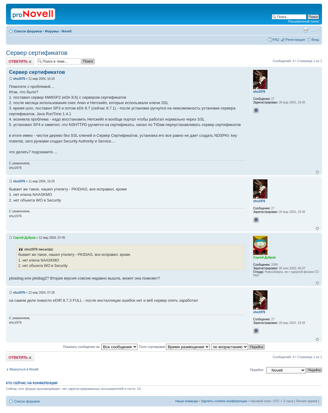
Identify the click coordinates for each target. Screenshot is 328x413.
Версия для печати (305, 30)
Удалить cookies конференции (224, 401)
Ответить (20, 61)
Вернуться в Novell (24, 369)
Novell (67, 31)
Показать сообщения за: (100, 347)
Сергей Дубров (24, 237)
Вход (315, 39)
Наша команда (186, 401)
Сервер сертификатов (36, 52)
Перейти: (257, 370)
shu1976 (19, 78)
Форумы (52, 31)
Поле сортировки (174, 347)
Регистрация (295, 39)
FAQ (276, 39)
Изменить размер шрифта (314, 30)
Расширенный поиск (303, 21)
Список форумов (28, 31)
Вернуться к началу (317, 172)
